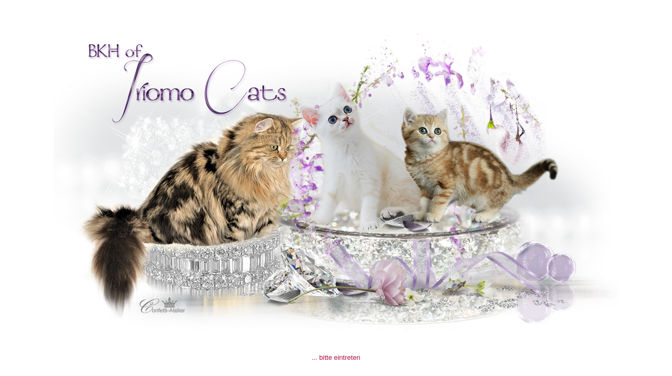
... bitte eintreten (335, 357)
